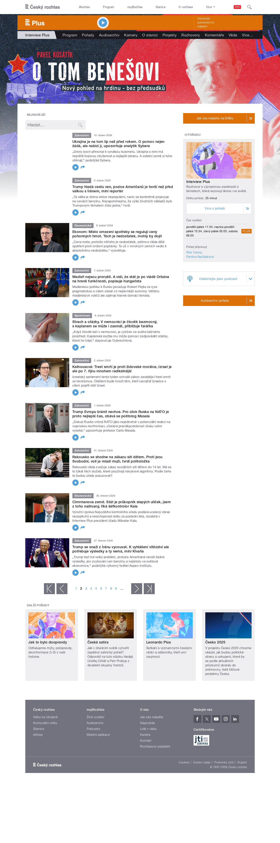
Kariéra (145, 735)
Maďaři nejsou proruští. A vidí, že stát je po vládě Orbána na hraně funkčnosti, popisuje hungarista (120, 279)
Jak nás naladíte (151, 717)
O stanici (150, 35)
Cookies (184, 762)
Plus (246, 231)
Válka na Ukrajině (45, 717)
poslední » (149, 588)
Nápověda (147, 723)
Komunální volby (45, 723)
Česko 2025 (215, 642)
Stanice (160, 7)
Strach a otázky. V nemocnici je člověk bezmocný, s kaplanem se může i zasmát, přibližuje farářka (114, 324)
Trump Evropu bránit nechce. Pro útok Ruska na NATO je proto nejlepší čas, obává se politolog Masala (120, 414)
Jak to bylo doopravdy (47, 642)
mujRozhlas (135, 7)
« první (49, 588)
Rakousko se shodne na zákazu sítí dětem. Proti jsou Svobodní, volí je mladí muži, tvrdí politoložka (117, 459)
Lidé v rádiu (148, 729)
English (242, 762)
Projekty (170, 35)
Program (108, 7)
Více (247, 35)
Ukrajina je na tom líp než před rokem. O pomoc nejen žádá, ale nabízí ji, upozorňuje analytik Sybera (118, 143)
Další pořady (38, 605)
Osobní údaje (202, 762)
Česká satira (98, 642)
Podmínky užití (224, 762)
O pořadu (193, 135)
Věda (233, 35)
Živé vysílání (95, 717)
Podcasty (93, 729)
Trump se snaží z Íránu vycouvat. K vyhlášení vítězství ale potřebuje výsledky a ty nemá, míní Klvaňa (120, 549)
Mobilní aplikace (98, 735)
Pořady (88, 35)
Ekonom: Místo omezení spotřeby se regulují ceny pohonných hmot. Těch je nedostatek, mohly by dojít (117, 234)
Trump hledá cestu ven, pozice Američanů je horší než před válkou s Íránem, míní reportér (122, 189)
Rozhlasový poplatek (155, 746)
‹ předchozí (61, 588)
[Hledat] (249, 7)
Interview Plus (198, 182)
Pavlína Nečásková (200, 257)
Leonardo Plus (158, 642)
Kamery (202, 26)
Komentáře (214, 35)
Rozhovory (190, 35)
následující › (136, 588)
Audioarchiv (205, 22)
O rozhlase (186, 7)
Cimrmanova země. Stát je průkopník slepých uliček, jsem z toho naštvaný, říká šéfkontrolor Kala (121, 504)
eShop (38, 735)
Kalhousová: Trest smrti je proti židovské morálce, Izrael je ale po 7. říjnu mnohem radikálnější (122, 369)
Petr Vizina (194, 252)
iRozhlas (84, 7)
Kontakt (145, 740)
